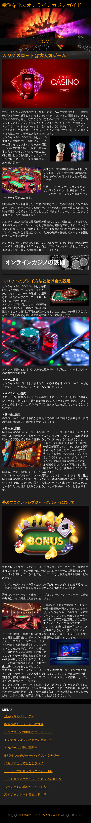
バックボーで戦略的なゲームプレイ (28, 732)
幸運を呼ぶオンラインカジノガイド (42, 5)
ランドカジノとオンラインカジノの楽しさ (32, 779)
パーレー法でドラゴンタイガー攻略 (28, 771)
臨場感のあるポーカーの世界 (23, 724)
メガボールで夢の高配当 (20, 747)
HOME (45, 41)
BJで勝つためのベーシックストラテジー (31, 755)
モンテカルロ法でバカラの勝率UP (27, 739)
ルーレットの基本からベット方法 (26, 786)
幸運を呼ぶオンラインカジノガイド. (40, 815)
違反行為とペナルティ (19, 716)
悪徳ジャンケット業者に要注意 (25, 794)
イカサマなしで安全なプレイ (23, 763)
